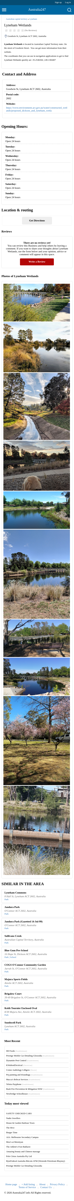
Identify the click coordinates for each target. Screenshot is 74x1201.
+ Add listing (28, 1184)
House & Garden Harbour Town (20, 1123)
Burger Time (11, 1132)
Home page (11, 1184)
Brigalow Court (13, 993)
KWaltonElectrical (19, 1065)
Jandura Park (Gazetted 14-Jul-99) (24, 921)
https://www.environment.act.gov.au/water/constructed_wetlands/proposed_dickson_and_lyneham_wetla (36, 109)
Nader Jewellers (13, 1118)
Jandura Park (12, 907)
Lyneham (33, 19)
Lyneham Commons (15, 892)
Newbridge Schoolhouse (23, 1093)
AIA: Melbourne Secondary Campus (22, 1137)
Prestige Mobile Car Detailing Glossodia (30, 1055)
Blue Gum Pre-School (16, 950)
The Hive (10, 1127)
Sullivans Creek (13, 936)
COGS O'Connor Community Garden (25, 964)
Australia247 (37, 9)
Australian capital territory (16, 19)
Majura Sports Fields (16, 979)
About (42, 1184)
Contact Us (46, 1187)
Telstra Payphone (20, 1084)
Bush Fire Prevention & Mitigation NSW (30, 1089)
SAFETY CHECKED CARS (19, 1113)
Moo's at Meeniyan (14, 1142)
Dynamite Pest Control (22, 1060)
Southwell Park (13, 1022)
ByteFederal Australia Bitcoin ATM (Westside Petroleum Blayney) (35, 1161)
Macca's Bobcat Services (23, 1079)
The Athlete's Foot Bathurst (18, 1146)
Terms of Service (27, 1187)
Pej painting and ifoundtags (24, 1074)
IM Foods (16, 1051)
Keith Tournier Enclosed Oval (21, 1008)
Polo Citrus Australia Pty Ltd (19, 1156)
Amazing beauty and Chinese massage (23, 1151)
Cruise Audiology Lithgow (21, 1070)
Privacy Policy (57, 1184)
